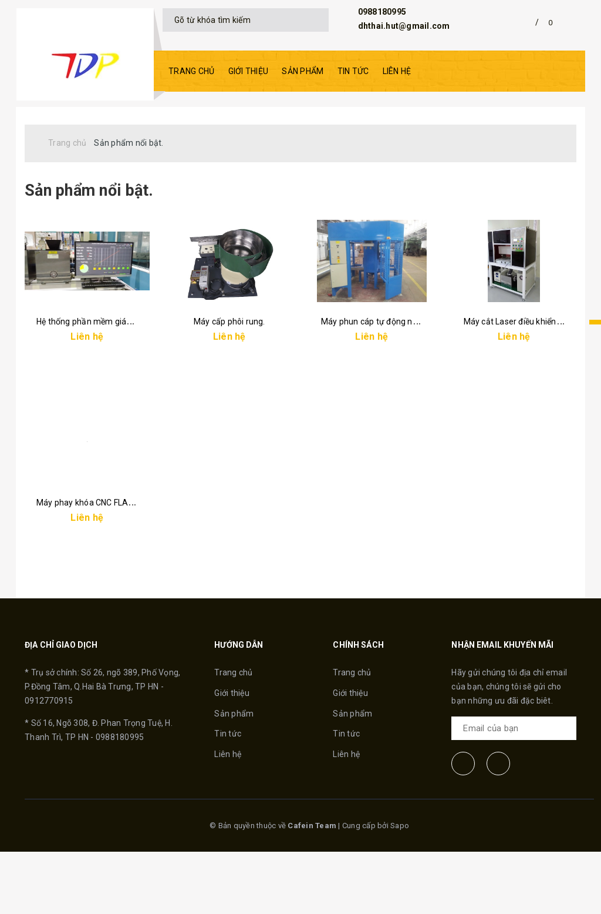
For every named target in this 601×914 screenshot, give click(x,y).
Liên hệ (397, 71)
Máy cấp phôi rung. (229, 364)
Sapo (399, 887)
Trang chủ (191, 71)
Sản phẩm (302, 71)
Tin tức (353, 71)
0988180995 (382, 11)
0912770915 (49, 762)
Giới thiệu (248, 71)
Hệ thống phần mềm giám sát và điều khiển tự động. (134, 364)
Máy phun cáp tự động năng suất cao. (392, 364)
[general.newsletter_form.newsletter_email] (513, 790)
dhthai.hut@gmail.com (404, 26)
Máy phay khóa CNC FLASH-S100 (99, 575)
